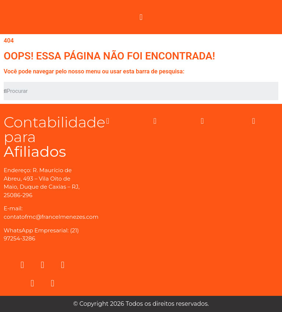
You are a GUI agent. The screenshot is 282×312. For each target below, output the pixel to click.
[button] (140, 17)
